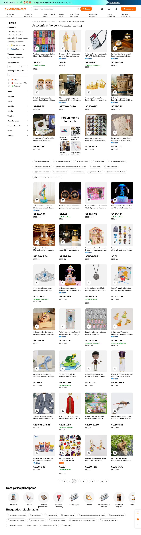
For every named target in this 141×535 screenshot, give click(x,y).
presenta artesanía (41, 172)
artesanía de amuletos (116, 161)
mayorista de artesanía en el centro (82, 520)
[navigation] (18, 251)
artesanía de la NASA (108, 520)
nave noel (66, 525)
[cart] (109, 9)
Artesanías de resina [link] (76, 21)
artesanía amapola (41, 161)
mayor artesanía (60, 172)
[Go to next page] (107, 481)
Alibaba (35, 21)
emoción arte (35, 515)
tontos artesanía (67, 515)
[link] (138, 513)
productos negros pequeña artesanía (47, 177)
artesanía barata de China (116, 172)
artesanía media (77, 172)
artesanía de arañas (36, 520)
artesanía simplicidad (16, 520)
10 (102, 481)
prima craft (31, 525)
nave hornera (98, 161)
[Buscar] (86, 9)
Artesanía (62, 21)
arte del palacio (95, 172)
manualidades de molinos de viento (92, 515)
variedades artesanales (16, 515)
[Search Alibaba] (54, 9)
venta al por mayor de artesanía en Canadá (70, 167)
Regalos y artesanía (48, 21)
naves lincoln (51, 515)
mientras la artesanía (42, 167)
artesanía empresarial (61, 161)
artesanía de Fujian (116, 515)
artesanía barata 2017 (48, 525)
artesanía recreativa (57, 520)
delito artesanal (110, 167)
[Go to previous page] (60, 481)
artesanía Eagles (81, 161)
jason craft (95, 167)
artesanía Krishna (15, 525)
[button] (78, 9)
